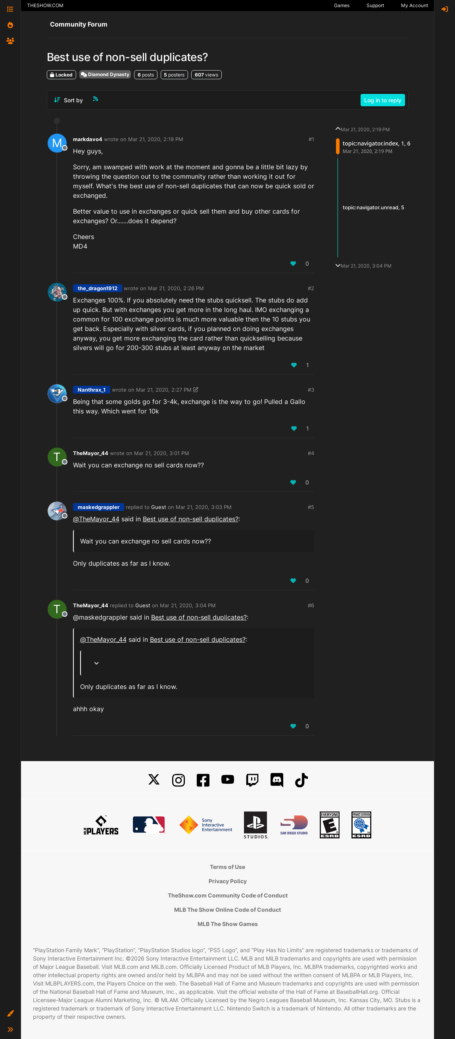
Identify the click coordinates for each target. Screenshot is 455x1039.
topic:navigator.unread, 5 (373, 207)
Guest (158, 507)
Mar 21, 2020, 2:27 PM (164, 390)
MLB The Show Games (228, 923)
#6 (311, 605)
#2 (311, 288)
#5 (311, 507)
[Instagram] (178, 780)
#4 (311, 453)
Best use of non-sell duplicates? (190, 519)
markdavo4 (87, 139)
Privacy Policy (228, 881)
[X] (154, 780)
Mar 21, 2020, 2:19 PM (155, 139)
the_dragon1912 (97, 288)
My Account (414, 5)
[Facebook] (203, 780)
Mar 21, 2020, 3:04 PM (188, 605)
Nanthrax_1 (92, 390)
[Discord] (277, 780)
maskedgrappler (98, 507)
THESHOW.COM (45, 5)
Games (341, 5)
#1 (311, 139)
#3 (311, 390)
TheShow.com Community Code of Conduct (228, 895)
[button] (10, 1013)
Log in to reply (382, 100)
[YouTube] (227, 780)
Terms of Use (227, 866)
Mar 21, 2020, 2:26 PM (176, 288)
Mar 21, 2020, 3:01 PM (161, 453)
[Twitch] (252, 780)
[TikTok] (301, 780)
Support (375, 5)
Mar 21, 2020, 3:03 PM (204, 507)
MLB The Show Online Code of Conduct (227, 909)
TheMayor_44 (90, 453)
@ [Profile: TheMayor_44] (96, 519)
